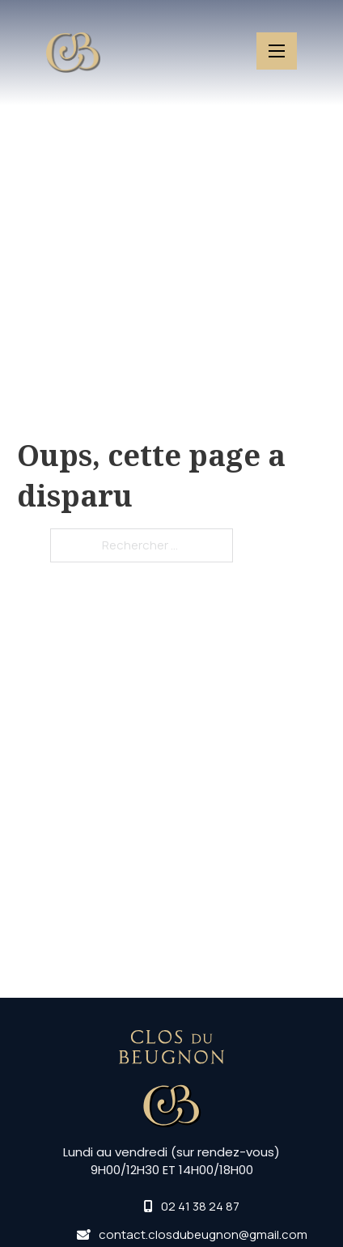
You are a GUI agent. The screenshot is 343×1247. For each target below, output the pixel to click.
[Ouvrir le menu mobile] (277, 51)
